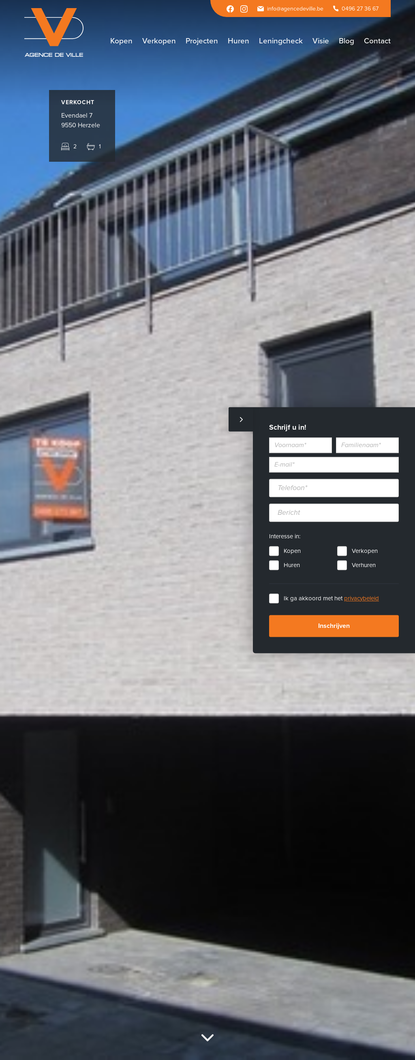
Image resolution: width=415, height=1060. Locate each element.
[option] (207, 530)
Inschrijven (334, 626)
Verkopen (365, 551)
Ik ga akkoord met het (331, 598)
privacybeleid (361, 598)
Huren (292, 565)
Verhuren (364, 565)
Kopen (292, 551)
